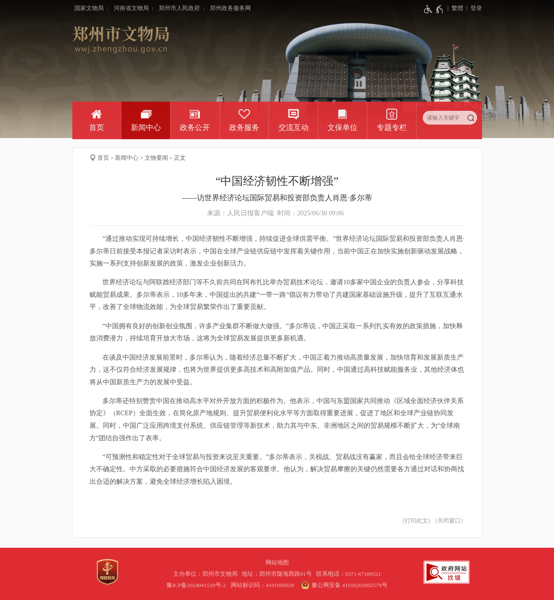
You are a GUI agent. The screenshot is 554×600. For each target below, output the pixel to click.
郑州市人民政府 (179, 8)
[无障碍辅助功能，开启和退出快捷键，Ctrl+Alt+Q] (433, 9)
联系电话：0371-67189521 (348, 574)
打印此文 (416, 521)
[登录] (472, 8)
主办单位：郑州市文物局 (206, 574)
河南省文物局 (131, 8)
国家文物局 (89, 8)
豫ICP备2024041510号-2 (196, 585)
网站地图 (277, 562)
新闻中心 (146, 127)
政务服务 (244, 127)
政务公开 (195, 127)
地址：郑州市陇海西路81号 (278, 574)
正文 (180, 158)
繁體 (457, 8)
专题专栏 (392, 127)
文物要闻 (156, 158)
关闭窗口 (449, 521)
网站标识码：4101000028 (263, 585)
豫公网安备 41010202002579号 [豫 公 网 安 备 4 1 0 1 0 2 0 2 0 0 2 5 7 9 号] (343, 585)
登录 (476, 8)
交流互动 (293, 127)
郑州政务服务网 (230, 8)
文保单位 (342, 127)
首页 (96, 127)
